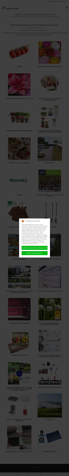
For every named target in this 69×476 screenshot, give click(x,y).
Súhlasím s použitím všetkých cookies (35, 248)
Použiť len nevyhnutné (34, 253)
